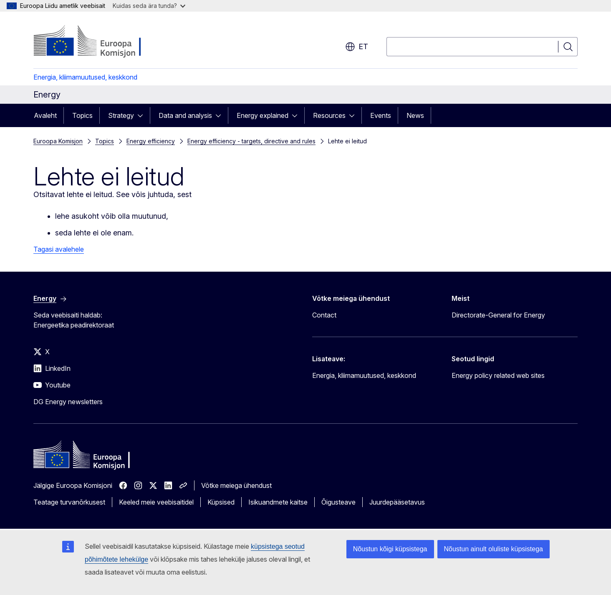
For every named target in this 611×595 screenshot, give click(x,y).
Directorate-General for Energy (498, 315)
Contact (324, 315)
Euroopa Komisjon (58, 141)
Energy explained (262, 115)
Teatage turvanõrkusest (69, 502)
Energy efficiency (150, 141)
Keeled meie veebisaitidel (156, 502)
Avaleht (45, 115)
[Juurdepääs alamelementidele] (143, 115)
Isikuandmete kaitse (278, 502)
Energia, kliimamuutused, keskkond (85, 77)
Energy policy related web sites (498, 375)
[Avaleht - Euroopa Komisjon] (100, 41)
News (415, 115)
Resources (329, 115)
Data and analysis (185, 115)
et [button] (356, 47)
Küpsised (221, 502)
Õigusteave (338, 502)
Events (380, 115)
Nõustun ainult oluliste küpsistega (493, 548)
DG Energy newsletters (68, 402)
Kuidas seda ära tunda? (149, 5)
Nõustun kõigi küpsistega (390, 548)
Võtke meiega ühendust (236, 485)
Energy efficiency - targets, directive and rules (251, 141)
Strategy (121, 115)
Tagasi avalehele (58, 249)
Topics (82, 115)
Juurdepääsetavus (397, 502)
